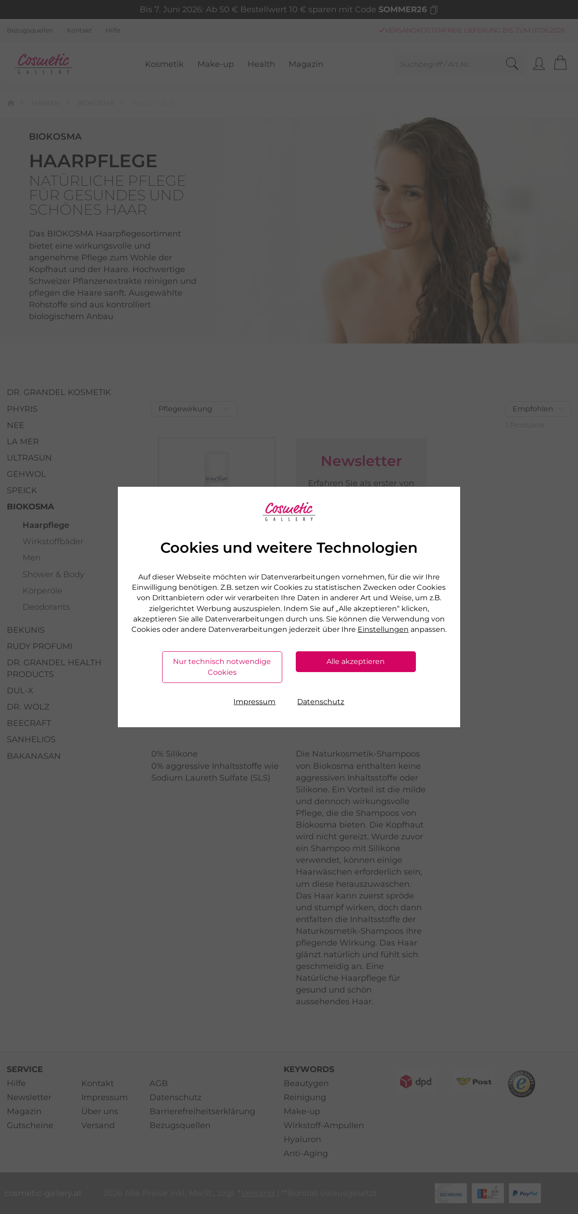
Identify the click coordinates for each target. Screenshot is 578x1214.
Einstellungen (383, 629)
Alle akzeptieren (355, 661)
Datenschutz (320, 701)
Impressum (254, 701)
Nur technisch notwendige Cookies (222, 667)
